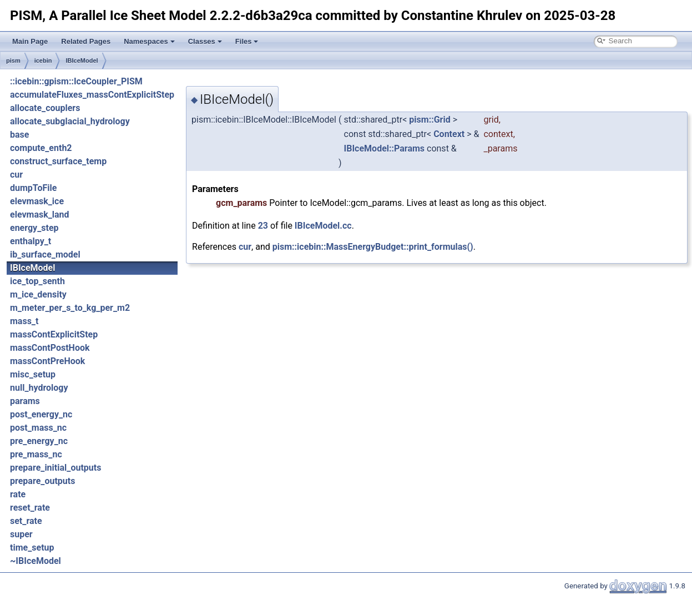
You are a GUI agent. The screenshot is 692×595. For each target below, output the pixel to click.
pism (13, 60)
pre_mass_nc (36, 454)
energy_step (34, 228)
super (21, 534)
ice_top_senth (37, 281)
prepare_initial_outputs (55, 467)
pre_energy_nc (39, 441)
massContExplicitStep (54, 334)
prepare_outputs (42, 481)
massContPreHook (47, 361)
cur (16, 174)
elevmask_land (39, 214)
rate (18, 494)
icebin (43, 60)
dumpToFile (33, 188)
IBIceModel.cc (323, 225)
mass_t (24, 321)
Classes (205, 41)
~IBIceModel (35, 561)
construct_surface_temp (58, 161)
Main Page (30, 41)
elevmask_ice (37, 201)
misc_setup (32, 374)
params (25, 401)
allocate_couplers (45, 108)
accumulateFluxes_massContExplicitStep (92, 94)
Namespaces (149, 41)
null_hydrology (39, 387)
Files (247, 41)
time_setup (32, 547)
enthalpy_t (30, 241)
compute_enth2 (41, 148)
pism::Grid (429, 119)
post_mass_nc (38, 427)
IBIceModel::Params (384, 148)
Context (448, 134)
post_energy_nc (41, 414)
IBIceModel (81, 60)
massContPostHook (50, 347)
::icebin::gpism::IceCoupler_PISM (76, 81)
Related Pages (85, 41)
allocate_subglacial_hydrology (70, 121)
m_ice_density (38, 294)
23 (263, 225)
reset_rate (30, 507)
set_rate (26, 521)
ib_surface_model (45, 254)
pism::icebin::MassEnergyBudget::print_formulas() (372, 246)
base (19, 134)
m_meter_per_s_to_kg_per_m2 (70, 307)
